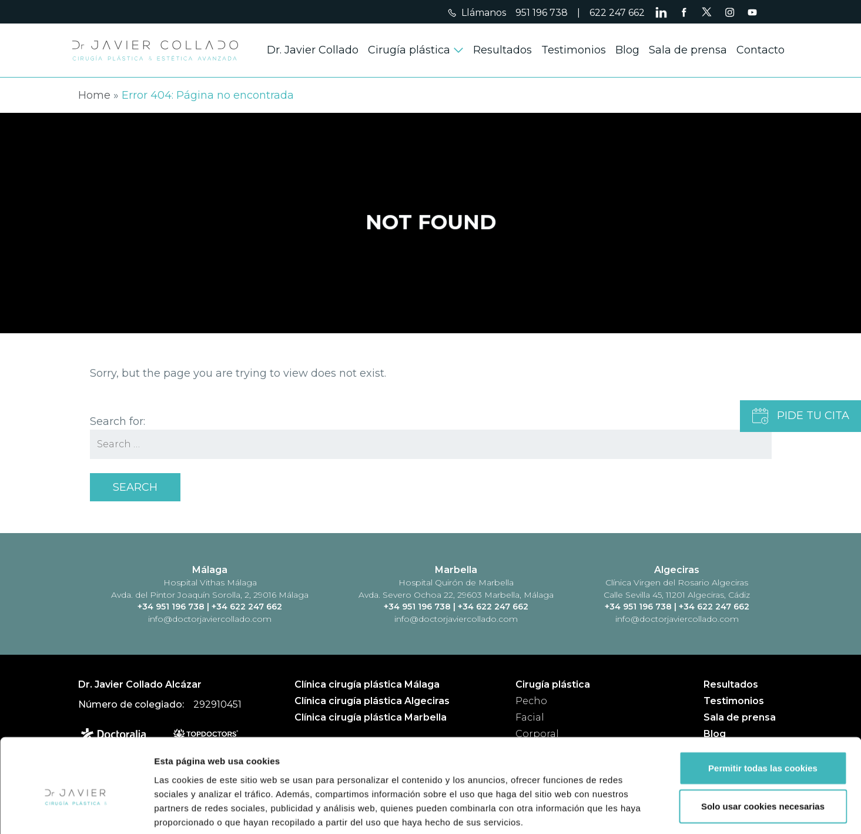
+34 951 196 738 (172, 606)
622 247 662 (617, 12)
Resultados (502, 49)
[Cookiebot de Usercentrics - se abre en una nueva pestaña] (76, 811)
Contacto (760, 49)
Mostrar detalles (631, 811)
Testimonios (573, 49)
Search (135, 487)
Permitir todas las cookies (763, 709)
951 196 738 (541, 12)
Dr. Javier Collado (313, 49)
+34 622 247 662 (247, 606)
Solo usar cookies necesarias (763, 748)
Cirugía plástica (409, 49)
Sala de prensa (688, 49)
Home (94, 95)
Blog (627, 49)
